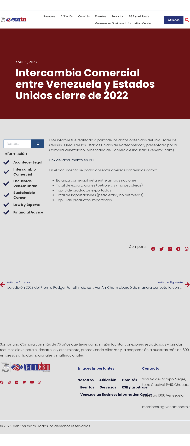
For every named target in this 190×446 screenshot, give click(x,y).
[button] (153, 248)
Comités (84, 16)
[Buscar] (37, 143)
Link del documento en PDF (72, 160)
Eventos (100, 16)
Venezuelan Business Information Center (123, 23)
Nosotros (49, 16)
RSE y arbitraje (139, 16)
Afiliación (66, 16)
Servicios (117, 16)
